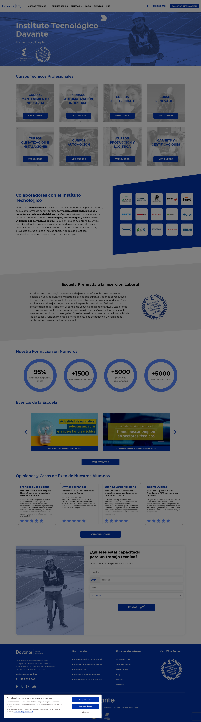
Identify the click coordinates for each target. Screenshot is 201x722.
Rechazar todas (85, 706)
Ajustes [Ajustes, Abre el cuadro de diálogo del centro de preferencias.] (85, 712)
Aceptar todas (85, 700)
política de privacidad (23, 712)
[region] (53, 706)
